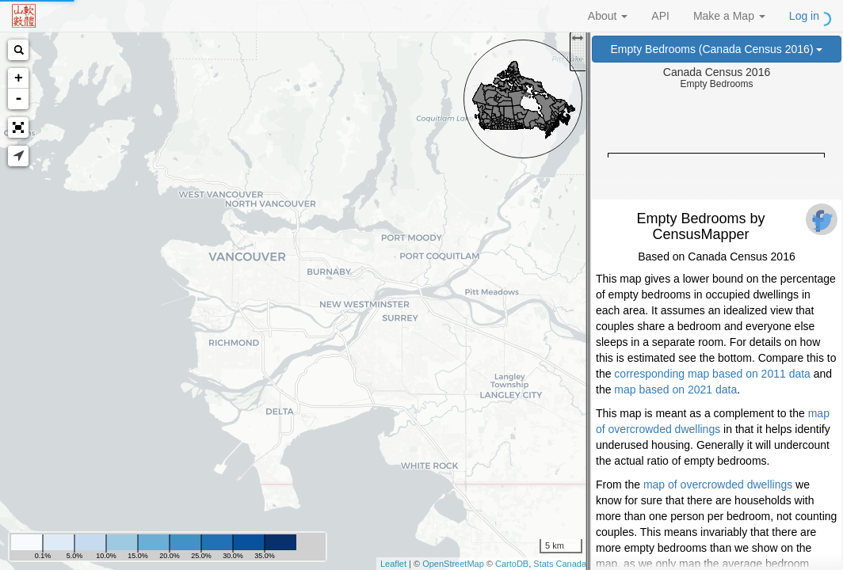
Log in (804, 16)
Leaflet (393, 563)
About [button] (607, 16)
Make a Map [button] (729, 16)
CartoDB (511, 563)
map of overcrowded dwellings (717, 484)
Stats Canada (559, 563)
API (660, 16)
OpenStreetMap (453, 563)
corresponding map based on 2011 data (712, 373)
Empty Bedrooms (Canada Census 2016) (717, 49)
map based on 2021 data (675, 389)
